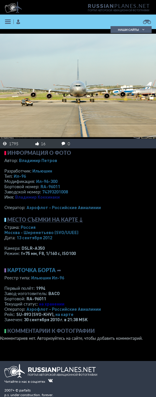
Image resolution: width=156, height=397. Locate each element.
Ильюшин (42, 170)
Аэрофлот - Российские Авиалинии (64, 207)
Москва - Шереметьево (41, 232)
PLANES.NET (119, 6)
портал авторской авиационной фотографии (118, 10)
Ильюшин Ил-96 (47, 277)
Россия (28, 227)
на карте (64, 314)
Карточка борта (31, 270)
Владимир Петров (38, 160)
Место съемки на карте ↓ (45, 219)
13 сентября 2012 (34, 237)
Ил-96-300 (46, 181)
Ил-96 (20, 176)
